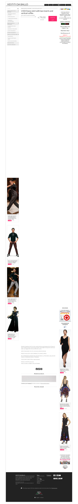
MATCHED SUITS (11, 16)
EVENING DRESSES (11, 44)
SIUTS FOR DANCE (11, 30)
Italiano (41, 497)
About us (62, 5)
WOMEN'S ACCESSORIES (11, 21)
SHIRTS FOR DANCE (12, 32)
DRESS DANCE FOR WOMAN (11, 11)
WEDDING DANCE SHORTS (12, 14)
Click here (65, 465)
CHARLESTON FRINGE (12, 18)
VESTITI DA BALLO (17, 4)
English (37, 497)
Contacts (68, 5)
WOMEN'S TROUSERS (12, 28)
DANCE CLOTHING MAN (12, 34)
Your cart (56, 5)
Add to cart (52, 19)
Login (51, 5)
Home (46, 5)
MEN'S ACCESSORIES (12, 41)
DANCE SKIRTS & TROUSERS (26, 8)
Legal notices (39, 481)
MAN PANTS (10, 36)
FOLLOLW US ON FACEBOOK (65, 324)
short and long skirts (45, 383)
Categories (39, 478)
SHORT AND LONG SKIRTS (37, 8)
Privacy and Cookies (40, 480)
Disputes (38, 483)
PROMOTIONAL (11, 42)
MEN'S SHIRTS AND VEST (12, 39)
